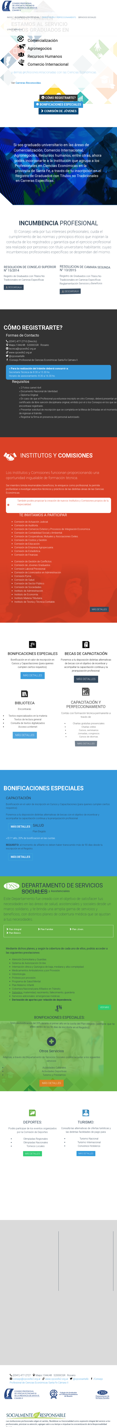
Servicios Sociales (87, 17)
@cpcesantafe (17, 355)
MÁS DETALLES (99, 608)
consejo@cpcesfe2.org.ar (27, 1377)
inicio (9, 17)
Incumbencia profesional (27, 17)
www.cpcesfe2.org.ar (20, 351)
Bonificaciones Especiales (58, 104)
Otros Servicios (15, 30)
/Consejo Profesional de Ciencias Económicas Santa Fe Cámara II (44, 358)
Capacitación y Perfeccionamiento (59, 17)
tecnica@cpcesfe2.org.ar (22, 347)
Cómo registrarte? (58, 98)
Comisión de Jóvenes (58, 111)
